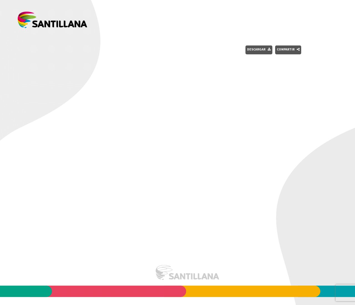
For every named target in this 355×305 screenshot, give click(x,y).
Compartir (288, 49)
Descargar (259, 49)
